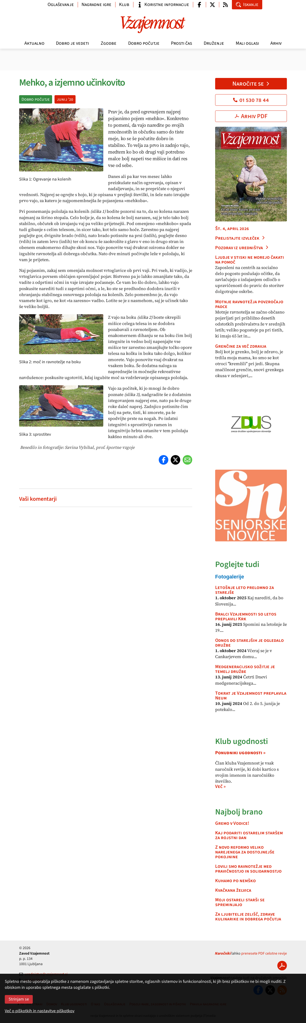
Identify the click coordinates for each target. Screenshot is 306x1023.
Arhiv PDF (251, 116)
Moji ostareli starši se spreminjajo (240, 902)
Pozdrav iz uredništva (242, 247)
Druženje (214, 43)
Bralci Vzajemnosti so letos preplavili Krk (245, 616)
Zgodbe (108, 43)
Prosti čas (181, 43)
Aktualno (34, 43)
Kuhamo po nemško (235, 880)
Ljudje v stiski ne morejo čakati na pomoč (249, 259)
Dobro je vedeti (72, 43)
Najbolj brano (239, 812)
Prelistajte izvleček (240, 238)
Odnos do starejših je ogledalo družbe (249, 643)
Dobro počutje (143, 43)
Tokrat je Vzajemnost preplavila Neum (250, 695)
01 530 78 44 (251, 100)
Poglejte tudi (237, 564)
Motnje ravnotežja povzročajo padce (249, 304)
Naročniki (223, 953)
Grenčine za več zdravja (240, 346)
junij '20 (65, 99)
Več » (220, 786)
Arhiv (276, 43)
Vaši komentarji (38, 499)
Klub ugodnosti (241, 741)
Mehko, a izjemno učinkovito (72, 82)
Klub (124, 4)
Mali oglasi (247, 43)
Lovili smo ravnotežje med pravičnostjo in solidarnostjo (248, 869)
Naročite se (251, 83)
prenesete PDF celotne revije (264, 953)
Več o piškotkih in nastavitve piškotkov (39, 1011)
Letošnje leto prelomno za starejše (244, 590)
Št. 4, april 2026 (232, 228)
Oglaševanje (61, 4)
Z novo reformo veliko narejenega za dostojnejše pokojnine (244, 852)
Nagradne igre (96, 4)
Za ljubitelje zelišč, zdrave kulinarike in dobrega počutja (248, 916)
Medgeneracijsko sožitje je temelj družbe (245, 669)
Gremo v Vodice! (232, 823)
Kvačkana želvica (233, 890)
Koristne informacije (163, 4)
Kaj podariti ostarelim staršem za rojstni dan (249, 835)
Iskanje (247, 4)
